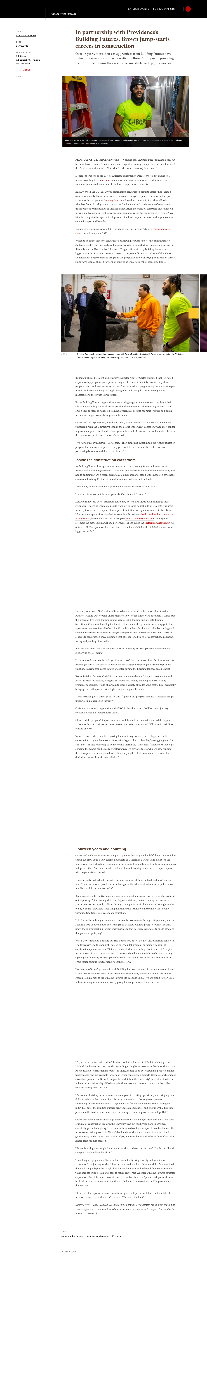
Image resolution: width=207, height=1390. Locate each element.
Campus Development (97, 1235)
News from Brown (63, 9)
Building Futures (112, 200)
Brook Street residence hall (139, 518)
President (116, 1235)
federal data (102, 180)
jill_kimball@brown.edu (28, 59)
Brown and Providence (72, 1235)
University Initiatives (26, 35)
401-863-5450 (23, 63)
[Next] (194, 313)
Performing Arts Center (157, 523)
